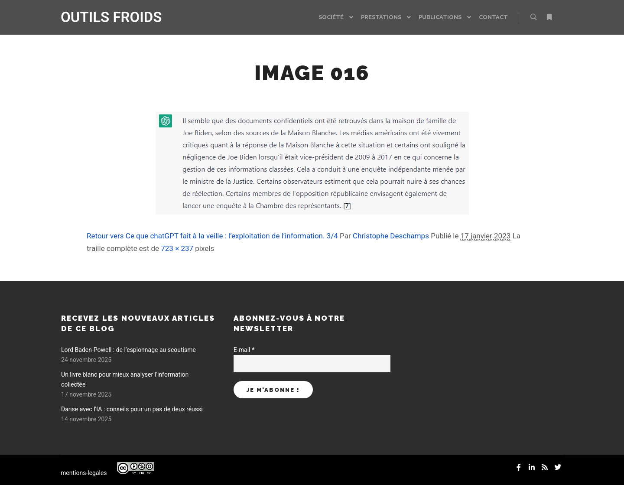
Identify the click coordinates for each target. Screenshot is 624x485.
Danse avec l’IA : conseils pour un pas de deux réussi (132, 409)
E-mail (244, 349)
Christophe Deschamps (391, 235)
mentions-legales (84, 472)
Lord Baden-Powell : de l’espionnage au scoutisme (128, 349)
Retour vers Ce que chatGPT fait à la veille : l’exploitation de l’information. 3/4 (212, 235)
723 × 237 (177, 248)
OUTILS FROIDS (104, 17)
